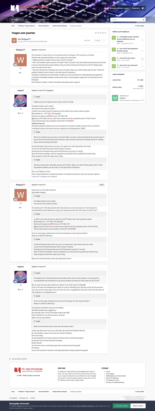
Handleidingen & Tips (42, 19)
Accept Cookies (121, 406)
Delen (87, 40)
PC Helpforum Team (112, 380)
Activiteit (60, 19)
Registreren (136, 8)
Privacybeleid (13, 398)
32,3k (20, 113)
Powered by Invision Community (134, 399)
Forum (108, 371)
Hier (33, 118)
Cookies (32, 398)
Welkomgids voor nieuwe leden (116, 376)
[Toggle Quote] (35, 97)
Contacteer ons (23, 398)
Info (26, 19)
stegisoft (20, 90)
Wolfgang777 (26, 39)
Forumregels (110, 374)
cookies (19, 406)
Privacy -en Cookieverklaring (115, 382)
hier (50, 310)
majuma (122, 98)
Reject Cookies (138, 406)
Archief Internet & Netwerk (38, 41)
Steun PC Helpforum (112, 378)
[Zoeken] (121, 20)
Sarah (118, 43)
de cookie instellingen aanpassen (84, 406)
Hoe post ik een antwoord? (129, 65)
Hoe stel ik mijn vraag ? (127, 58)
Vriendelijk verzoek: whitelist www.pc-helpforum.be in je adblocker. (128, 39)
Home (15, 19)
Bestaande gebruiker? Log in (120, 8)
